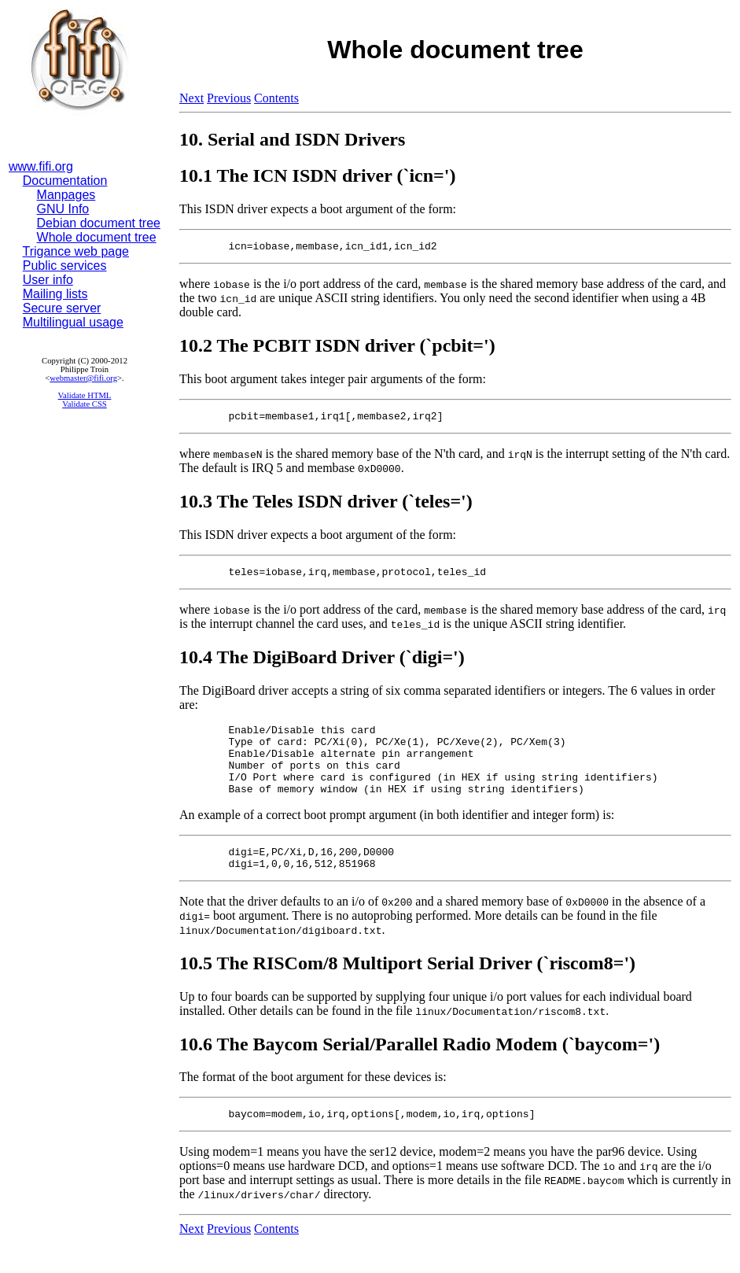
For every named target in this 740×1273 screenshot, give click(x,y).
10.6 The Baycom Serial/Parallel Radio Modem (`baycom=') (419, 1070)
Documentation (65, 180)
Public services (65, 265)
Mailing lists (55, 294)
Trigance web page (76, 251)
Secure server (62, 308)
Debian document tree (98, 223)
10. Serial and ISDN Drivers (292, 139)
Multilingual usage (73, 322)
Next (191, 98)
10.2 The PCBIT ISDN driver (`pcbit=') (337, 348)
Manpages (66, 194)
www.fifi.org (41, 166)
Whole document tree (96, 237)
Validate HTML (85, 395)
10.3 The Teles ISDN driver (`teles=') (326, 506)
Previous (229, 98)
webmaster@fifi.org (83, 378)
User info (48, 279)
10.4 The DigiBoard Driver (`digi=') (322, 664)
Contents (276, 98)
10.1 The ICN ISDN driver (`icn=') (317, 175)
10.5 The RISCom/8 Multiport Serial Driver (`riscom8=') (407, 989)
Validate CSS (84, 404)
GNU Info (63, 209)
